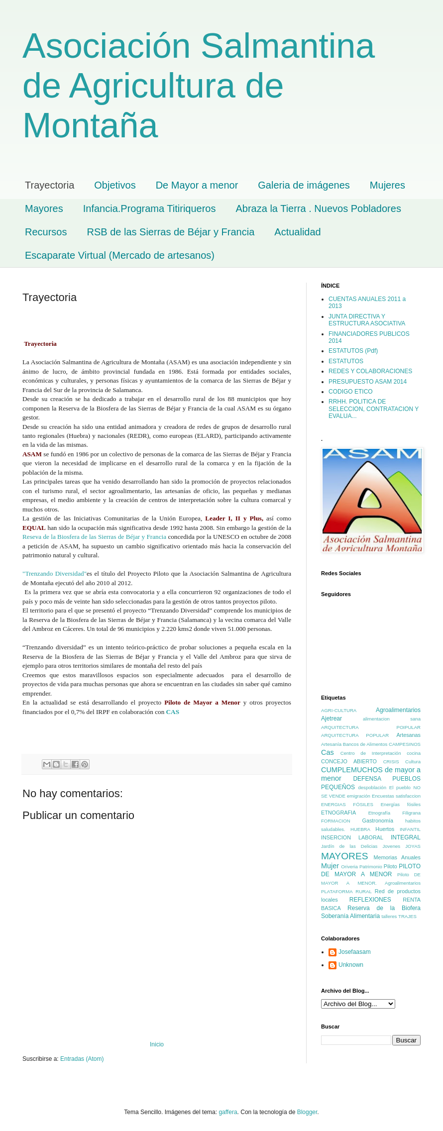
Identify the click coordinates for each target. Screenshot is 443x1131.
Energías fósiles (401, 804)
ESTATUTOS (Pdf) (353, 350)
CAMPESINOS (405, 744)
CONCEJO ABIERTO (349, 761)
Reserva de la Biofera (384, 908)
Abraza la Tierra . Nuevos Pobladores (318, 208)
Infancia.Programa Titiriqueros (149, 208)
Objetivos (114, 185)
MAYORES (344, 856)
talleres (389, 916)
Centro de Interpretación (370, 753)
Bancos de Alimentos (365, 744)
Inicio (157, 1044)
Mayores (44, 208)
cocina (414, 753)
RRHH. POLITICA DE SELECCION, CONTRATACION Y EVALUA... (374, 408)
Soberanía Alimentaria (350, 916)
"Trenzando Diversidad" (54, 573)
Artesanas (408, 735)
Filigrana (411, 813)
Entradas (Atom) (82, 1058)
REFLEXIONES (370, 899)
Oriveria (349, 866)
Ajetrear (331, 718)
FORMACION (335, 820)
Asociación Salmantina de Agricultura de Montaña (198, 85)
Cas (327, 752)
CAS (174, 712)
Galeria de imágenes (304, 185)
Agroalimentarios (398, 710)
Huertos (384, 829)
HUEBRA (360, 829)
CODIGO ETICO (351, 391)
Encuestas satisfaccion (396, 796)
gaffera (228, 1112)
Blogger (307, 1112)
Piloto (390, 866)
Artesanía (331, 744)
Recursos (46, 231)
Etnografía (379, 813)
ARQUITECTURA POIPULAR (371, 727)
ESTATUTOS (346, 361)
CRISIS (391, 761)
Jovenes (391, 846)
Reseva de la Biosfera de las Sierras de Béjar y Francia (94, 536)
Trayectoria (49, 185)
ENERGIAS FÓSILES (347, 804)
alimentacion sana (392, 718)
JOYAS (413, 846)
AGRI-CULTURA (338, 710)
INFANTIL (410, 829)
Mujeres (387, 185)
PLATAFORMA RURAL (346, 891)
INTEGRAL (406, 837)
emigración (358, 796)
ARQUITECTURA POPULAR (355, 735)
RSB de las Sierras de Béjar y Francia (170, 231)
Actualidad (297, 231)
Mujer (330, 866)
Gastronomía (377, 820)
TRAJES (407, 916)
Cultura (413, 761)
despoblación (372, 787)
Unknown (350, 964)
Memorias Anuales (397, 857)
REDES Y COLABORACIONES (370, 371)
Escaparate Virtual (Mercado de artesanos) (120, 255)
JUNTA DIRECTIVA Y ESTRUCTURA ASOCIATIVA (367, 320)
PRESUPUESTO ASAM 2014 (368, 381)
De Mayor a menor (197, 185)
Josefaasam (354, 951)
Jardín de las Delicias (349, 846)
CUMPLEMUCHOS (352, 770)
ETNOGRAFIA (338, 813)
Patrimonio (370, 866)
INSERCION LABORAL (352, 837)
